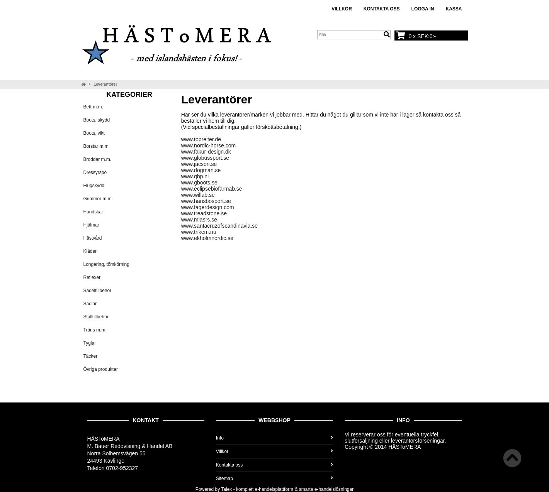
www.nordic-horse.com (208, 145)
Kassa (453, 9)
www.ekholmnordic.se (207, 238)
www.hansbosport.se (206, 201)
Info (274, 438)
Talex (226, 489)
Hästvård (92, 238)
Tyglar (89, 343)
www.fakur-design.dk (206, 152)
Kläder (90, 251)
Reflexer (92, 277)
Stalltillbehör (96, 317)
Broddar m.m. (97, 159)
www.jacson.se (199, 164)
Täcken (91, 356)
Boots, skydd (96, 120)
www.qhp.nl (195, 176)
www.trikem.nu (198, 232)
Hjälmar (91, 225)
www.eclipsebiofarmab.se (211, 189)
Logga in (422, 9)
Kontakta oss (382, 9)
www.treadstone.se (204, 213)
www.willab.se (198, 195)
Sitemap (274, 478)
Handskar (93, 212)
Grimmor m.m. (98, 198)
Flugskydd (94, 185)
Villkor (341, 9)
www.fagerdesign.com (207, 207)
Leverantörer (105, 84)
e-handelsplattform (274, 489)
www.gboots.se (199, 182)
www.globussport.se (205, 158)
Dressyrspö (95, 172)
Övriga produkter (100, 369)
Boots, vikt (94, 133)
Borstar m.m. (96, 146)
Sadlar (90, 303)
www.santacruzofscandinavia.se (219, 226)
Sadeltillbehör (97, 290)
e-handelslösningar (334, 489)
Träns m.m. (95, 330)
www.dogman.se (201, 170)
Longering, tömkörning (106, 264)
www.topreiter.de (201, 139)
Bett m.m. (93, 107)
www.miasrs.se (199, 219)
